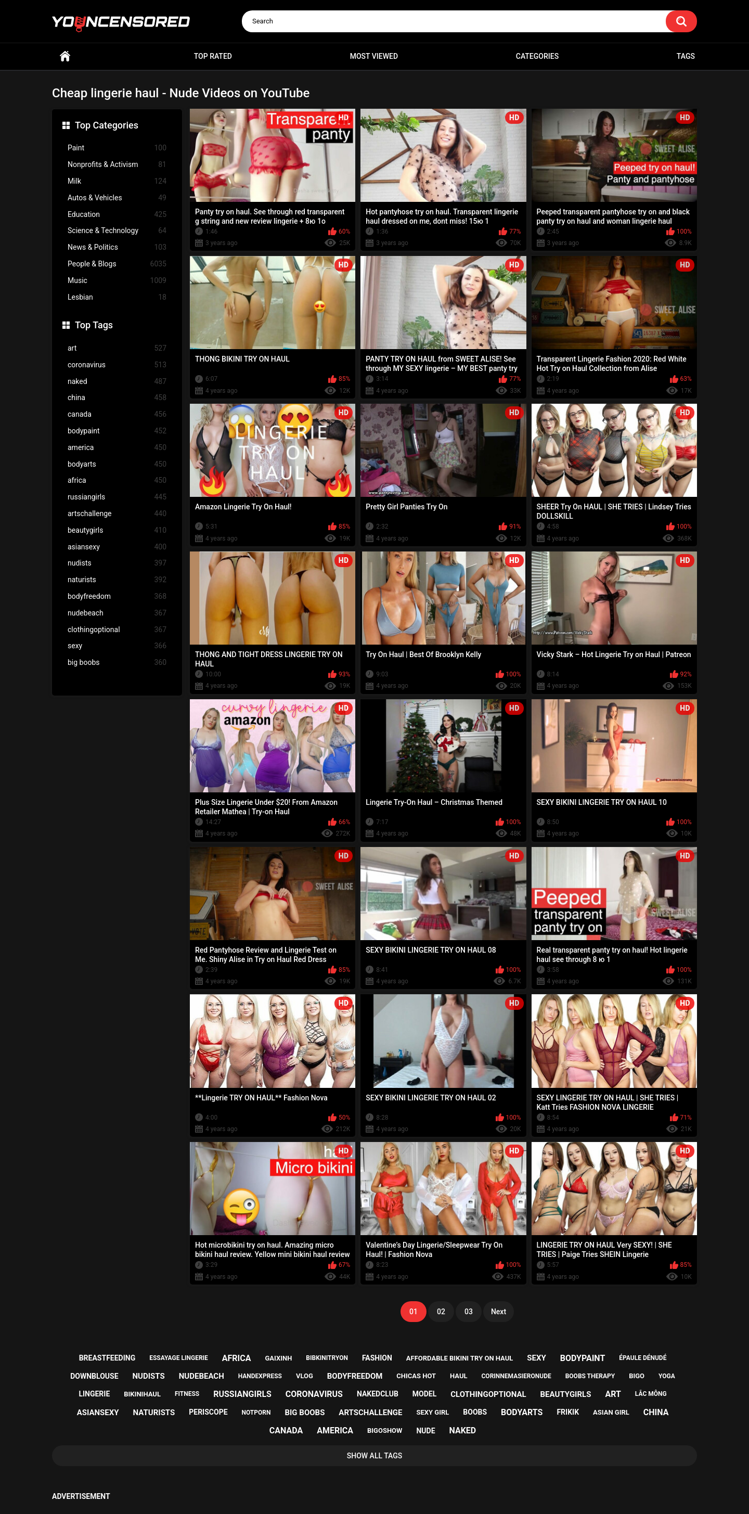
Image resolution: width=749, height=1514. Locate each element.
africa (117, 480)
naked (117, 381)
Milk (117, 181)
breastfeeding (107, 1358)
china (117, 397)
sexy (117, 645)
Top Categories (106, 125)
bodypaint (117, 431)
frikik (568, 1412)
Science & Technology (117, 230)
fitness (187, 1393)
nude (425, 1431)
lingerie (94, 1394)
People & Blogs (117, 264)
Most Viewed (374, 56)
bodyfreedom (117, 596)
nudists (117, 563)
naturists (117, 579)
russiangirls (117, 497)
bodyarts (117, 464)
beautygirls (117, 530)
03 (468, 1311)
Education (117, 214)
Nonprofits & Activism (117, 164)
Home (65, 56)
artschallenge (117, 513)
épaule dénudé (642, 1358)
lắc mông (651, 1393)
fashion (377, 1358)
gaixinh (278, 1358)
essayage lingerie (178, 1358)
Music (117, 280)
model (424, 1394)
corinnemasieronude (516, 1376)
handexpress (260, 1376)
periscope (208, 1412)
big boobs (117, 662)
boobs (475, 1412)
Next (498, 1311)
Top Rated (213, 56)
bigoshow (384, 1430)
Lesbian (117, 297)
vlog (304, 1376)
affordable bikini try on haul (459, 1358)
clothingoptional (117, 629)
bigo (636, 1376)
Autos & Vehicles (117, 198)
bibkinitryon (327, 1358)
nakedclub (377, 1394)
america (117, 447)
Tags (686, 56)
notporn (256, 1412)
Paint (117, 148)
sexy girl (433, 1412)
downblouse (94, 1376)
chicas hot (416, 1376)
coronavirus (117, 365)
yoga (666, 1376)
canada (117, 414)
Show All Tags (375, 1456)
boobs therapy (590, 1376)
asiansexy (117, 547)
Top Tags (94, 324)
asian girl (611, 1412)
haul (459, 1376)
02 (441, 1311)
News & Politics (117, 247)
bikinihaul (142, 1394)
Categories (537, 56)
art (117, 348)
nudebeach (117, 613)
